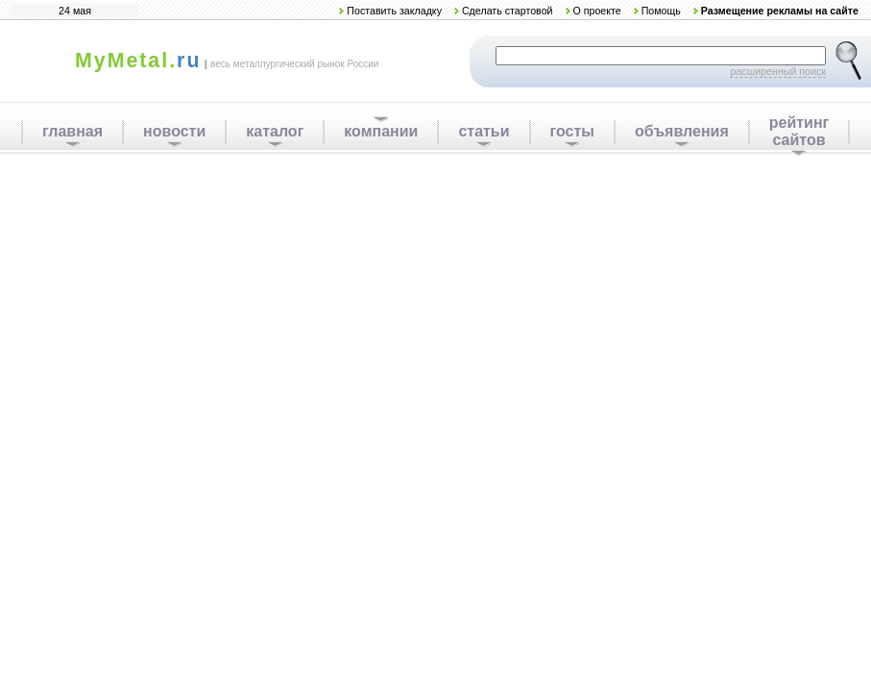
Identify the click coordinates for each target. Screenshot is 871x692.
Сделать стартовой (507, 10)
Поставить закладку (394, 10)
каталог (274, 131)
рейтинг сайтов (799, 131)
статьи (483, 131)
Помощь (661, 10)
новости (174, 131)
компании (381, 131)
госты (572, 131)
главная (72, 131)
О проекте (596, 10)
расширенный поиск (778, 71)
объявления (682, 131)
